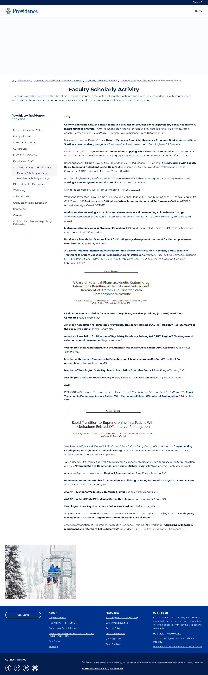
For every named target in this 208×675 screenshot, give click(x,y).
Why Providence (57, 617)
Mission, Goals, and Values (28, 130)
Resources (112, 613)
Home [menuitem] (199, 11)
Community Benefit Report (63, 628)
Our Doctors (55, 641)
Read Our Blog (113, 644)
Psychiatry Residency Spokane (101, 81)
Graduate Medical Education (30, 202)
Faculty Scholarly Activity (32, 173)
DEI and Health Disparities (29, 184)
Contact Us (19, 209)
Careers (17, 215)
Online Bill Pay (113, 639)
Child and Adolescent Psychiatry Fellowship (32, 223)
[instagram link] (35, 668)
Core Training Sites (24, 142)
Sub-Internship (22, 196)
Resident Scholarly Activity (33, 178)
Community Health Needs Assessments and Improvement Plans (71, 634)
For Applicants (21, 136)
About (53, 613)
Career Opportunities (117, 623)
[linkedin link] (26, 668)
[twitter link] (17, 668)
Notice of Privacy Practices (189, 662)
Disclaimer (81, 662)
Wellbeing (19, 190)
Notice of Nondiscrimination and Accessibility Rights (147, 662)
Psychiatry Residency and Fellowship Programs (58, 81)
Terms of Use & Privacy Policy (103, 662)
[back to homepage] (13, 81)
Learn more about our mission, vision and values (177, 646)
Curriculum (20, 148)
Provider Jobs (113, 628)
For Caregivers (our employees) (122, 617)
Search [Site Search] (198, 2)
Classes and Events (115, 633)
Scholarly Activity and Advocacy (137, 81)
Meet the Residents (25, 154)
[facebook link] (8, 668)
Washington (23, 81)
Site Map (53, 646)
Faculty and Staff (23, 161)
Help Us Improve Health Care (64, 623)
